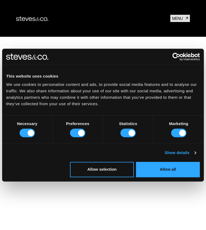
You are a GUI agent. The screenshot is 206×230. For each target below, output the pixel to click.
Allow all (168, 169)
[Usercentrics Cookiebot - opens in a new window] (176, 57)
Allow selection (102, 169)
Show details (177, 152)
